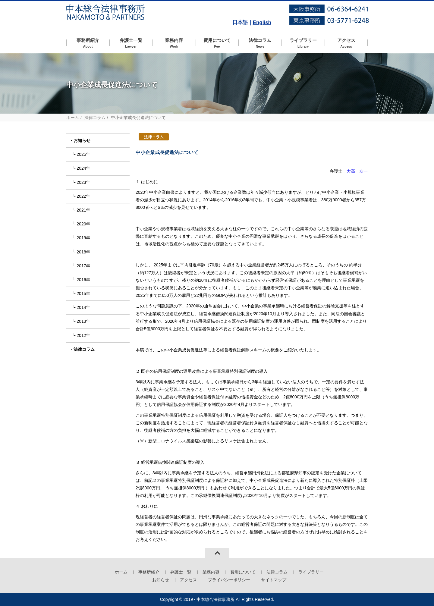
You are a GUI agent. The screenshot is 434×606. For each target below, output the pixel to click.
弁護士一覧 (131, 43)
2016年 (83, 279)
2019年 (83, 237)
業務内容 (174, 43)
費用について (217, 43)
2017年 (83, 265)
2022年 (83, 196)
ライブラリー (303, 43)
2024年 (83, 168)
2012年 (83, 335)
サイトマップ (273, 579)
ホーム (72, 117)
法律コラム (259, 43)
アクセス (346, 43)
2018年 (83, 252)
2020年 (83, 223)
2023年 (83, 182)
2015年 (83, 293)
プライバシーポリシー (229, 579)
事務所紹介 (87, 43)
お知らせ (82, 140)
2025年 (83, 154)
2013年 (83, 321)
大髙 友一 (357, 171)
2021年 (83, 210)
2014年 (83, 307)
